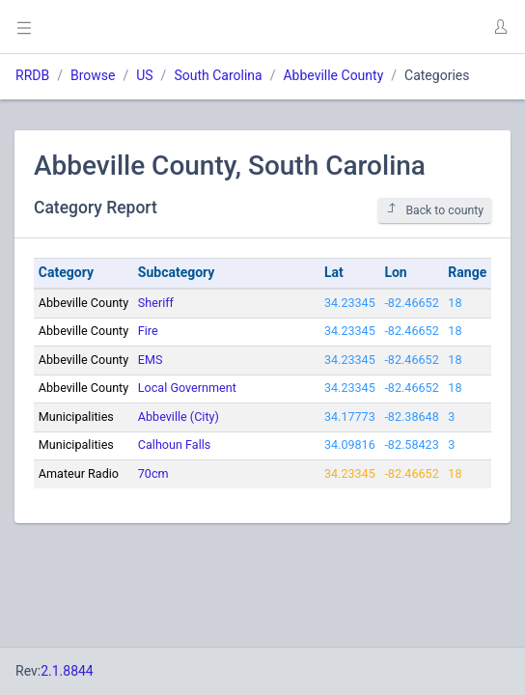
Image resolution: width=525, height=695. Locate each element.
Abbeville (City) (178, 416)
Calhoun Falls (174, 444)
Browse (92, 75)
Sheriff (156, 302)
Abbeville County (333, 75)
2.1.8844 (67, 671)
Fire (148, 330)
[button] (500, 27)
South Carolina (218, 75)
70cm (153, 473)
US (144, 75)
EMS (150, 359)
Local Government (187, 387)
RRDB (32, 75)
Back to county (435, 210)
